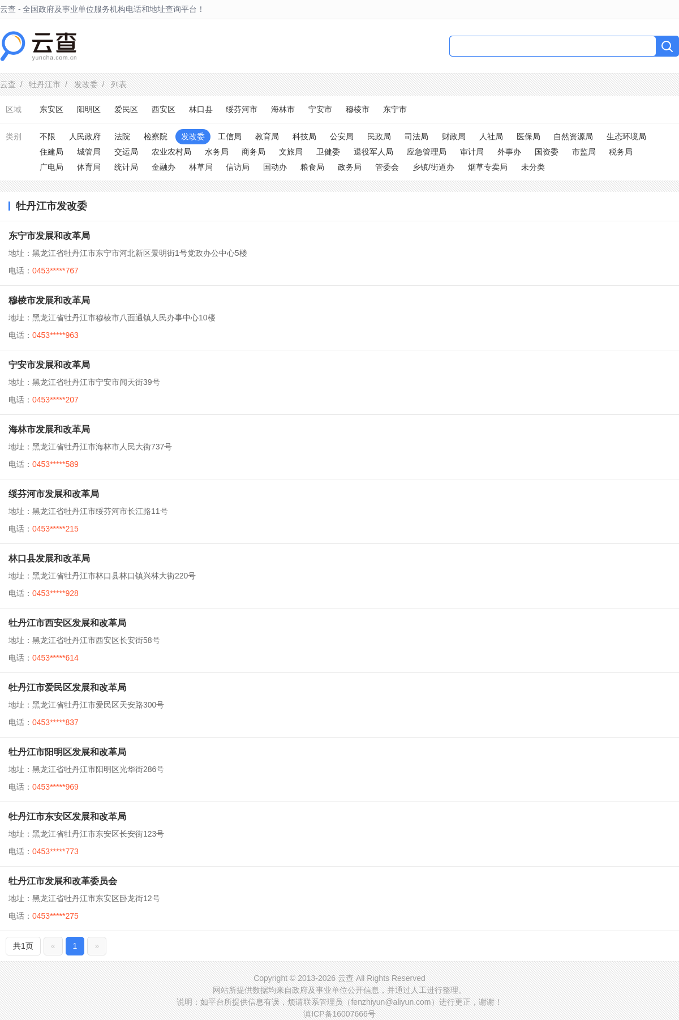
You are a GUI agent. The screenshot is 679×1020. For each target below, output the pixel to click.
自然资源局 (573, 136)
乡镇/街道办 (433, 167)
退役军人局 (373, 151)
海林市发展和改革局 (49, 429)
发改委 (86, 84)
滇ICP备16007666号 (339, 1013)
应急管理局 (426, 151)
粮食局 (312, 167)
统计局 (126, 167)
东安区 (51, 109)
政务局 (350, 167)
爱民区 (126, 109)
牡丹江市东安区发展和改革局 (67, 816)
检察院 (155, 136)
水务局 (217, 151)
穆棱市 (357, 109)
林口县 (201, 109)
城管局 (89, 151)
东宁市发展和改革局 (49, 236)
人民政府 (85, 136)
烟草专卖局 (488, 167)
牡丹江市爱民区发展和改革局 (67, 687)
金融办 (163, 167)
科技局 (304, 136)
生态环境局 (626, 136)
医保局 (528, 136)
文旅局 (291, 151)
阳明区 (89, 109)
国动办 (275, 167)
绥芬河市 (241, 109)
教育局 (267, 136)
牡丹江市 (45, 84)
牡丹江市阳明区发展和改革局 (67, 752)
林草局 (201, 167)
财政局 (454, 136)
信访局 (238, 167)
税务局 (621, 151)
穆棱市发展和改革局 (49, 300)
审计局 (472, 151)
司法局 (416, 136)
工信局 (230, 136)
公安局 (342, 136)
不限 (47, 136)
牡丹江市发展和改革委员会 (62, 881)
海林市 (283, 109)
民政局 (379, 136)
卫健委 (328, 151)
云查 (8, 84)
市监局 (584, 151)
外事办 (509, 151)
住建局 (51, 151)
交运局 (126, 151)
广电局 (51, 167)
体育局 (89, 167)
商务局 (253, 151)
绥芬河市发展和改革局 (53, 494)
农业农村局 (171, 151)
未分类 (533, 167)
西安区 (163, 109)
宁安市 (320, 109)
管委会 (387, 167)
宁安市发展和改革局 (49, 365)
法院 (122, 136)
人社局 (491, 136)
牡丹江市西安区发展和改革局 (67, 623)
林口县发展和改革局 (49, 558)
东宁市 (395, 109)
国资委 (546, 151)
